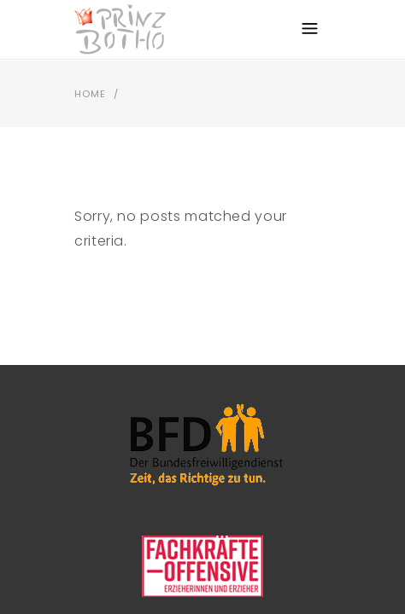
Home (90, 94)
